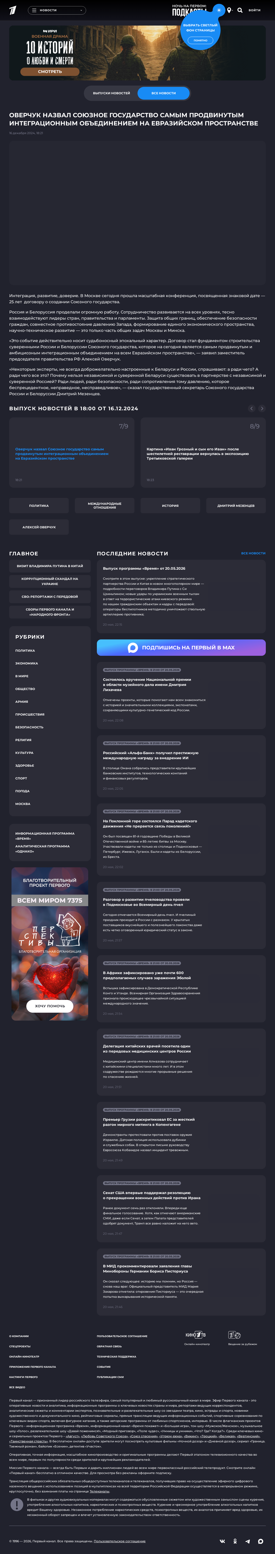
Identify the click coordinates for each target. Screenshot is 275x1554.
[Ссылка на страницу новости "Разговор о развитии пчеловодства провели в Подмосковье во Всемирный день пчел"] (181, 915)
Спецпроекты (19, 1346)
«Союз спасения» (144, 1436)
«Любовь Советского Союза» (104, 1436)
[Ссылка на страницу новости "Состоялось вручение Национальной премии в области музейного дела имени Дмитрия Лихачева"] (181, 695)
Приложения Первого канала (32, 1367)
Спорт (21, 778)
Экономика (26, 663)
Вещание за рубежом (242, 1338)
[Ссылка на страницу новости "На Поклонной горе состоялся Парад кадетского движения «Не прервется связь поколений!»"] (181, 840)
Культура (24, 753)
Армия (21, 702)
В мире (21, 676)
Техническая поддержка (116, 1356)
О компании (19, 1336)
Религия (23, 740)
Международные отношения (104, 505)
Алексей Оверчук (39, 527)
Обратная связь (109, 1346)
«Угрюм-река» (170, 1436)
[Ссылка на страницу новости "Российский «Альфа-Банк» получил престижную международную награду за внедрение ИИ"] (181, 766)
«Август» (72, 1436)
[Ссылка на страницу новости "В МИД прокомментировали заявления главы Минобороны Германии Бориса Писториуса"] (181, 1282)
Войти (255, 10)
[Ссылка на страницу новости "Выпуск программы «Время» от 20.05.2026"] (181, 596)
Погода (22, 791)
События (103, 1367)
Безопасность (29, 727)
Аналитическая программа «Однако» (42, 848)
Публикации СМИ (110, 1377)
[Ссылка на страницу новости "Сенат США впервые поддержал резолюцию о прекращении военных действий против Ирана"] (181, 1208)
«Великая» (227, 1436)
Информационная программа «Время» (45, 836)
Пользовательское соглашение (122, 1336)
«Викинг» (191, 1436)
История (170, 506)
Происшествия (29, 714)
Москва (22, 804)
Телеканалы (99, 1491)
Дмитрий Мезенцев (236, 506)
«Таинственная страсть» (28, 1441)
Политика (39, 506)
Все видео (17, 1387)
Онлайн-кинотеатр (24, 1356)
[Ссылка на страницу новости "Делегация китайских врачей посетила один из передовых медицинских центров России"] (181, 1062)
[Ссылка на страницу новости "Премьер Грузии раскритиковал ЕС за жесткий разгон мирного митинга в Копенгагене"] (181, 1135)
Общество (25, 689)
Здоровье (24, 765)
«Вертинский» (248, 1436)
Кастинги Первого (23, 1377)
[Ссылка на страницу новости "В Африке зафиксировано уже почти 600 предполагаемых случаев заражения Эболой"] (181, 988)
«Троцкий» (208, 1436)
